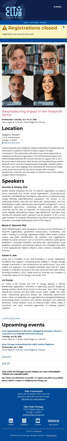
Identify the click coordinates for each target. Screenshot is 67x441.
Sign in (26, 22)
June (6, 356)
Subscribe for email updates (32, 399)
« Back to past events (11, 318)
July (6, 363)
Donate (43, 22)
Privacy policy (51, 435)
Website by (34, 431)
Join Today (34, 22)
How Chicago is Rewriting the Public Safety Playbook (28, 344)
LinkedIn (11, 422)
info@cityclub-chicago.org (33, 415)
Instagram (24, 422)
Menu (57, 6)
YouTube (38, 422)
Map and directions (11, 143)
